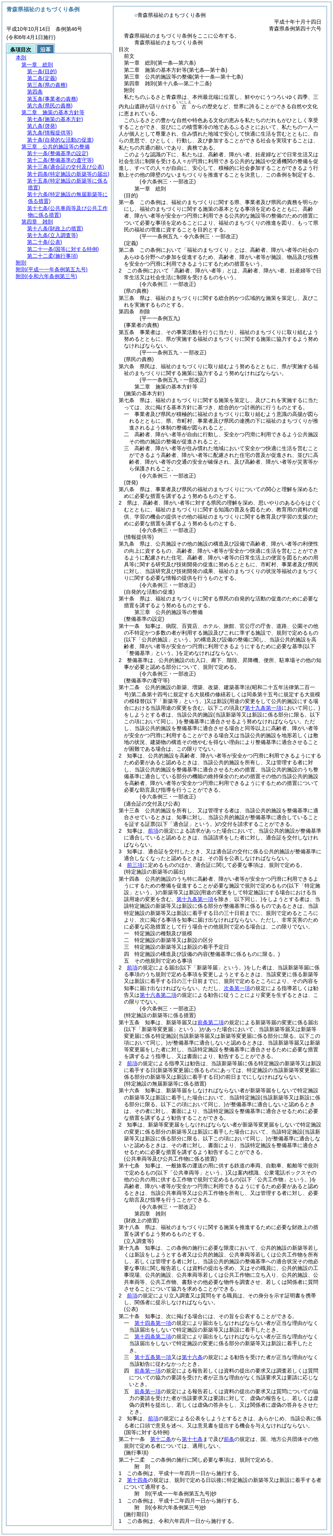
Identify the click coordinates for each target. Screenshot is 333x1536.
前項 (153, 831)
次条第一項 (237, 988)
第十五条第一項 (152, 1357)
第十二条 (160, 1439)
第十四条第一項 (152, 1323)
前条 (229, 1439)
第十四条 (137, 1480)
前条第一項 (147, 1371)
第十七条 (192, 1439)
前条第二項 (210, 1022)
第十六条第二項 (158, 995)
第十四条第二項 (152, 1336)
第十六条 (192, 1357)
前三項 (135, 865)
